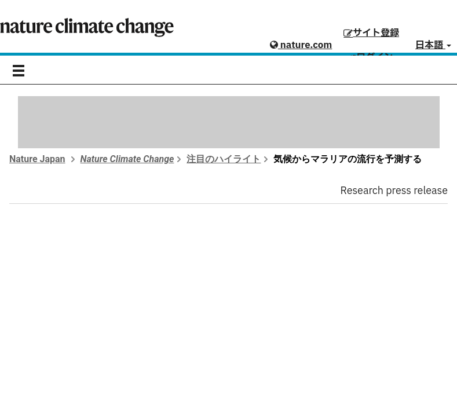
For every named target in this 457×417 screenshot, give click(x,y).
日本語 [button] (433, 45)
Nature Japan (37, 158)
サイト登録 (371, 33)
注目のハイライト (224, 158)
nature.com (301, 45)
